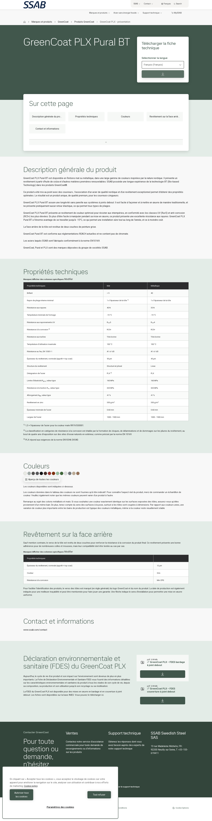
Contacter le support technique (124, 786)
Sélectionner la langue (154, 58)
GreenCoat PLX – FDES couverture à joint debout (161, 690)
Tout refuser (86, 796)
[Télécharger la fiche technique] (163, 74)
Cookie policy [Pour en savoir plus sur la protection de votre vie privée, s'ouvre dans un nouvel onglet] (31, 789)
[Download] (162, 674)
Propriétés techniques (86, 116)
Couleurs (125, 116)
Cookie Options (180, 808)
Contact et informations (47, 128)
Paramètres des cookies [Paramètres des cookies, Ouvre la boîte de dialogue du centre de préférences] (60, 807)
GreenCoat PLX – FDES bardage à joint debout (166, 664)
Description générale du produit (48, 116)
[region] (60, 794)
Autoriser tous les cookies (34, 796)
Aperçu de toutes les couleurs (42, 479)
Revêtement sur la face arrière (165, 116)
